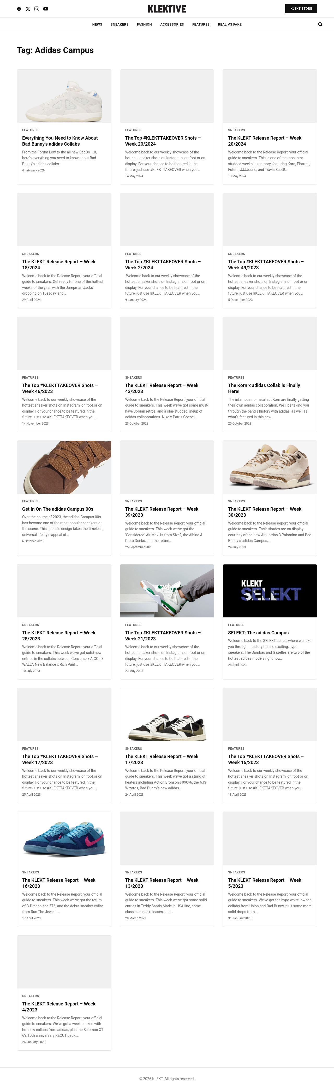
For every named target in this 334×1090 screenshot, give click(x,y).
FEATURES (201, 24)
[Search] (320, 24)
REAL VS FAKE (230, 24)
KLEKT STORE (301, 8)
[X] (28, 9)
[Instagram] (36, 9)
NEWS (97, 24)
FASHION (144, 24)
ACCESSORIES (172, 24)
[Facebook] (19, 9)
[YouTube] (45, 9)
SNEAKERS (120, 24)
